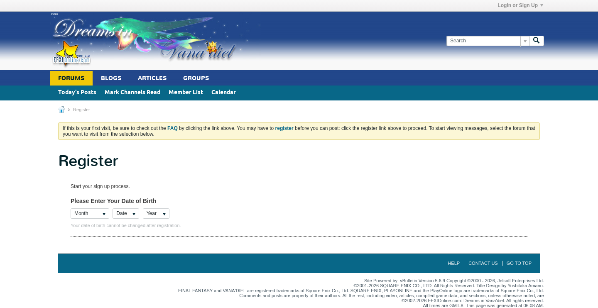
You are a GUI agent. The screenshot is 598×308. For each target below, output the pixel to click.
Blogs (111, 78)
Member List (186, 93)
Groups (196, 78)
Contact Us (483, 263)
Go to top (519, 263)
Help (454, 263)
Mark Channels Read (132, 93)
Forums (71, 78)
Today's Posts (77, 93)
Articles (152, 78)
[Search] (487, 41)
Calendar (223, 93)
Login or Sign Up (520, 5)
